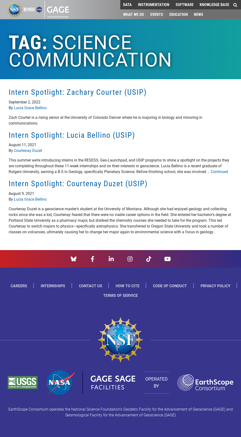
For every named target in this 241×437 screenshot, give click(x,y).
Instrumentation (153, 4)
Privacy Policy (215, 285)
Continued (219, 171)
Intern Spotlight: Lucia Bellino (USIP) (72, 135)
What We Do (133, 14)
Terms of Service (120, 295)
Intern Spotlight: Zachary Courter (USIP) (78, 92)
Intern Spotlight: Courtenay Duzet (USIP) (78, 183)
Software (185, 4)
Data (127, 4)
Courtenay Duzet (28, 150)
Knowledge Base (214, 4)
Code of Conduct (170, 285)
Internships (53, 285)
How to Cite (128, 285)
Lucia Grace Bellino (30, 107)
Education (178, 14)
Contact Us (90, 285)
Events (156, 14)
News (198, 14)
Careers (19, 285)
